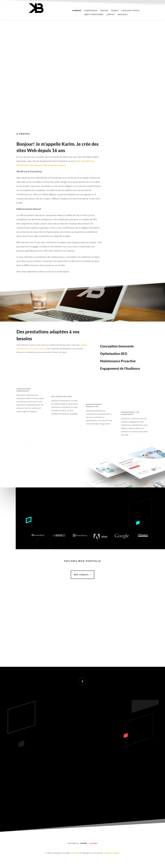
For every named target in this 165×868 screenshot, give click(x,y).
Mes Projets (81, 574)
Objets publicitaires (93, 15)
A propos (76, 11)
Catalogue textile (130, 11)
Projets (115, 11)
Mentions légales (112, 853)
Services (104, 11)
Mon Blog (123, 15)
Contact (110, 15)
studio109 (75, 853)
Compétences (90, 11)
